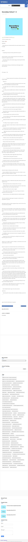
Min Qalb (12, 433)
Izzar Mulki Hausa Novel (6, 422)
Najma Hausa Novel (5, 437)
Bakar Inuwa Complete (11, 392)
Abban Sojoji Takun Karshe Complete (8, 381)
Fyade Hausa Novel (15, 411)
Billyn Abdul (14, 396)
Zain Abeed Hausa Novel (21, 465)
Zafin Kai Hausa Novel (12, 465)
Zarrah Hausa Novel (13, 467)
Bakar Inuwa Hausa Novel (20, 392)
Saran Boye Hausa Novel (6, 448)
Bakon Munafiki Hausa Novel (14, 394)
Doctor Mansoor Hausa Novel (7, 401)
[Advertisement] (14, 345)
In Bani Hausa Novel (5, 420)
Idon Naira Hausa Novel (17, 418)
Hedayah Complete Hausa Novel (7, 418)
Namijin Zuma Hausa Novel (14, 437)
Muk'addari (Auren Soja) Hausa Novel (8, 435)
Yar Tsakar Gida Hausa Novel (18, 463)
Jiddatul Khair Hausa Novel (6, 424)
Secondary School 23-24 (11, 510)
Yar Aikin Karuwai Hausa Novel (7, 463)
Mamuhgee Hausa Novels (6, 431)
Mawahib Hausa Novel (5, 433)
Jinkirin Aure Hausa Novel (6, 426)
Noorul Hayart (19, 439)
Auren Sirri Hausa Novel (16, 388)
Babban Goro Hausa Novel (17, 390)
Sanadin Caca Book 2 (5, 446)
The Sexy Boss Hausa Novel (6, 454)
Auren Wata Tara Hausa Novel (7, 390)
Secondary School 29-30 (11, 514)
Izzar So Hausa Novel (15, 422)
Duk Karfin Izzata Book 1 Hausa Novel (8, 403)
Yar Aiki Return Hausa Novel (6, 461)
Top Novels (4, 2)
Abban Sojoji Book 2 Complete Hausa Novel (9, 379)
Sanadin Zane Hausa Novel (14, 446)
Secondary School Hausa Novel (17, 448)
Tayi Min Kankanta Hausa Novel (18, 452)
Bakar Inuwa (4, 392)
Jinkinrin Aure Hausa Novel (17, 424)
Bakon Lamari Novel (5, 394)
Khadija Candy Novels (15, 426)
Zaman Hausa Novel (5, 467)
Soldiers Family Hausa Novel (14, 450)
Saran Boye (22, 446)
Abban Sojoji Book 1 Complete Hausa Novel (9, 377)
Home (2, 5)
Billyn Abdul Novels (20, 396)
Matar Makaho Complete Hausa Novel (18, 431)
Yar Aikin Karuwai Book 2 (16, 461)
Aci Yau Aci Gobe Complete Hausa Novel (14, 505)
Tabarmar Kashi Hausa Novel (7, 452)
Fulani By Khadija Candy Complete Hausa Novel (10, 409)
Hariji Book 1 (16, 416)
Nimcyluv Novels (13, 439)
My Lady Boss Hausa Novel (20, 435)
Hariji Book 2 (21, 416)
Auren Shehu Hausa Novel (6, 388)
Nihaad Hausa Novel (5, 439)
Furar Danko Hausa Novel (6, 411)
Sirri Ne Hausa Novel (5, 450)
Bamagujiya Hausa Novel (6, 396)
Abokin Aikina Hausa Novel (20, 381)
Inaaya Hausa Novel (13, 420)
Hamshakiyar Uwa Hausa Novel (7, 416)
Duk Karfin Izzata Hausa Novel (7, 405)
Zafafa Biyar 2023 (5, 465)
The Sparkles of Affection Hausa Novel (18, 454)
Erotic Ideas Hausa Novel (6, 407)
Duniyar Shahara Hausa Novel (18, 405)
